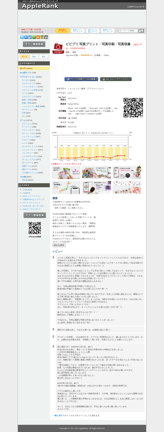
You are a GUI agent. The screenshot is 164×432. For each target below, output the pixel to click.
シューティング (28, 137)
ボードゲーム (27, 163)
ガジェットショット (31, 203)
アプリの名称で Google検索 (81, 79)
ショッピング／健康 (30, 106)
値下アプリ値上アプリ (93, 31)
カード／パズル (28, 133)
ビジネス (26, 80)
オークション (27, 109)
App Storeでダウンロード (116, 79)
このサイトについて (135, 7)
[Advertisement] (82, 18)
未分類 (25, 180)
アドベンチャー (28, 130)
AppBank (26, 193)
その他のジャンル (29, 173)
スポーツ (26, 140)
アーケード (27, 127)
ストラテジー (27, 153)
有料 (43, 57)
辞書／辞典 (27, 103)
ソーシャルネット (29, 87)
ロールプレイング (29, 146)
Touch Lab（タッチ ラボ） (34, 206)
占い (24, 116)
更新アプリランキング (77, 31)
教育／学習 (27, 100)
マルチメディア (28, 83)
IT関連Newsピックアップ (33, 199)
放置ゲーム (27, 166)
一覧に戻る (57, 415)
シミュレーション (29, 150)
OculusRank (27, 190)
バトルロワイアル (29, 156)
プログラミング (28, 96)
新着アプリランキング (108, 31)
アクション (27, 124)
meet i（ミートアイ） (32, 196)
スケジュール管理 (29, 90)
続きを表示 (59, 245)
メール (25, 93)
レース (25, 143)
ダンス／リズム (28, 159)
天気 (24, 113)
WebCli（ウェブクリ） (32, 209)
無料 (34, 57)
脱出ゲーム (27, 169)
